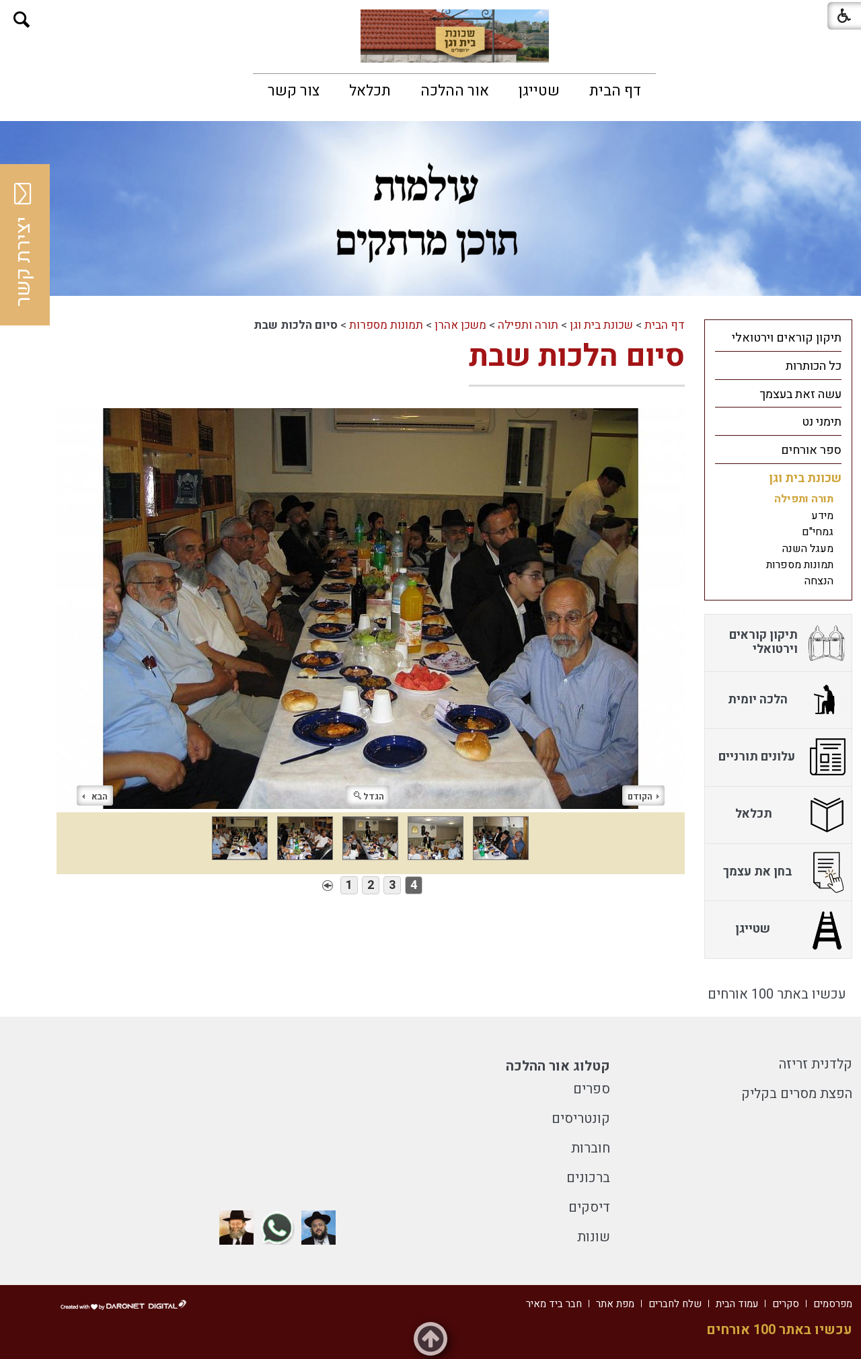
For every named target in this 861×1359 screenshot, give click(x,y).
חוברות (590, 1148)
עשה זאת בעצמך (800, 394)
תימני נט (821, 422)
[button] (21, 19)
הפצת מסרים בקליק (796, 1093)
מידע (822, 516)
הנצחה (818, 581)
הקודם (643, 796)
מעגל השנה (807, 549)
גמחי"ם (817, 532)
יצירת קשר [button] (23, 245)
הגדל (369, 796)
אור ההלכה (454, 91)
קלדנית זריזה (815, 1064)
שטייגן (539, 91)
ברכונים (588, 1178)
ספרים (591, 1089)
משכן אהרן (460, 325)
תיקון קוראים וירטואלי (786, 338)
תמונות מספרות (386, 325)
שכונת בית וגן (601, 325)
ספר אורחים (811, 450)
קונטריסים (581, 1118)
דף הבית (615, 91)
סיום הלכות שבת (577, 356)
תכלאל (370, 91)
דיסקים (589, 1207)
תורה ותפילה (528, 325)
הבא (95, 796)
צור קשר (294, 91)
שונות (593, 1237)
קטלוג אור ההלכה (558, 1066)
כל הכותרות (813, 366)
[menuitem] (615, 91)
